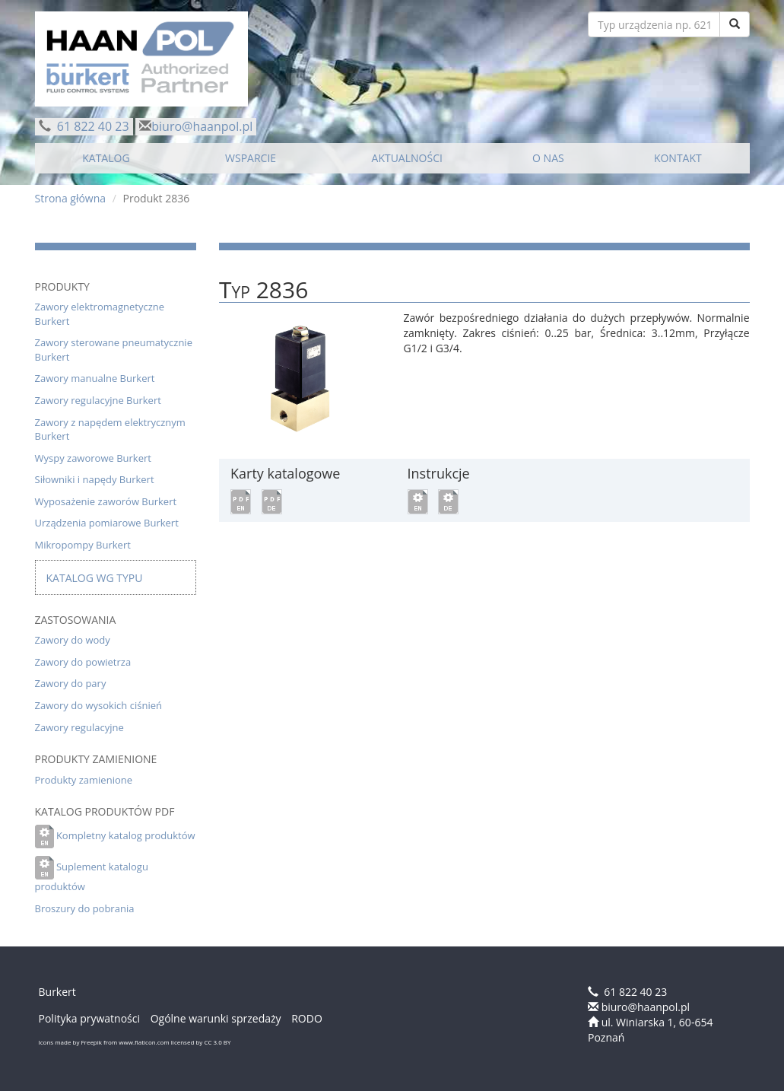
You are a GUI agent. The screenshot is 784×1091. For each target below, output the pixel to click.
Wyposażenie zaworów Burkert (106, 501)
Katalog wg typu (94, 578)
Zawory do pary (70, 683)
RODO (306, 1018)
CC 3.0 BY (217, 1042)
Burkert (57, 991)
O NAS (548, 158)
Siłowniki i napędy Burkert (94, 479)
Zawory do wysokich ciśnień (98, 705)
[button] (240, 500)
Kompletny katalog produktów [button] (125, 835)
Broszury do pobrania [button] (85, 908)
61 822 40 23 (91, 126)
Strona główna (70, 198)
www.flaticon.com (144, 1042)
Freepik (91, 1042)
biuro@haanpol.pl (201, 126)
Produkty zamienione (84, 780)
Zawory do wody (72, 640)
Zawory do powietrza (83, 662)
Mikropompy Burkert (83, 545)
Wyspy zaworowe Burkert (93, 458)
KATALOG (105, 158)
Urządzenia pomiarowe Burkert (107, 523)
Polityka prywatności (90, 1018)
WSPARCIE (250, 158)
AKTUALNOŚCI (407, 158)
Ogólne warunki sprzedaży (216, 1018)
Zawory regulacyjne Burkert (98, 400)
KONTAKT (678, 158)
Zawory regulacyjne (79, 727)
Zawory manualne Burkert (95, 378)
